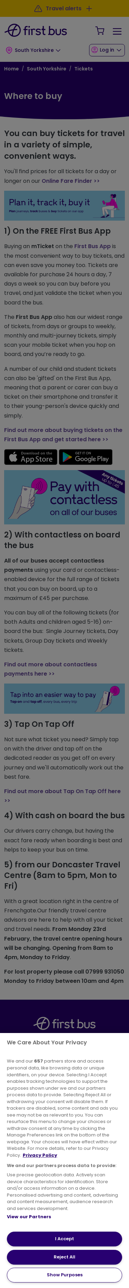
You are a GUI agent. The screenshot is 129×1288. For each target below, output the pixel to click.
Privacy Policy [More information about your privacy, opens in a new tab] (40, 1155)
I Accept (64, 1238)
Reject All (64, 1257)
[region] (64, 1160)
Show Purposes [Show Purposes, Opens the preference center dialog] (65, 1275)
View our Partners (29, 1216)
